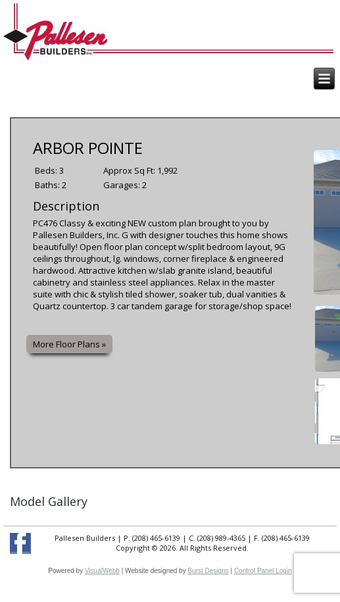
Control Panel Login (263, 570)
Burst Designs (207, 570)
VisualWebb (102, 570)
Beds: (47, 170)
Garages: (122, 185)
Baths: (48, 185)
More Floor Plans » (69, 344)
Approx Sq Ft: (130, 170)
